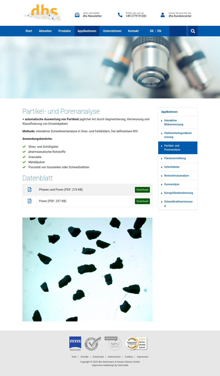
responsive (97, 365)
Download (142, 189)
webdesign (108, 365)
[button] (32, 269)
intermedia (123, 365)
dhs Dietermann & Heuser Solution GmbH (119, 362)
